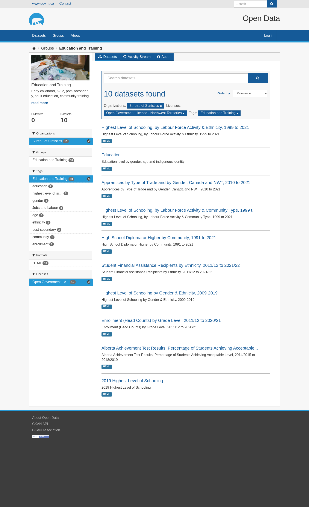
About (75, 35)
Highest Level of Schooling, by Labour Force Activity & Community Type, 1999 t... (178, 210)
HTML (106, 140)
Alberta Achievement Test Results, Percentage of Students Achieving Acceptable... (179, 348)
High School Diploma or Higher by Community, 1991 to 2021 (158, 237)
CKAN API (40, 424)
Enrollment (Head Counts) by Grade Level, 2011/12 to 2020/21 (161, 320)
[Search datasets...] (176, 78)
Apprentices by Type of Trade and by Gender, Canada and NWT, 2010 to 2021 (175, 182)
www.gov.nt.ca (43, 3)
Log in (269, 35)
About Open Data (45, 417)
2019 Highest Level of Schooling (132, 380)
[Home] (34, 48)
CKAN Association (46, 430)
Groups (58, 35)
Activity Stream (137, 57)
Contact (65, 3)
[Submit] (272, 4)
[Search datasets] (255, 4)
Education (111, 154)
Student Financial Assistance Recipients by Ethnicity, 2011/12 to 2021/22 (170, 265)
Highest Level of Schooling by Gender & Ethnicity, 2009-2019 (159, 293)
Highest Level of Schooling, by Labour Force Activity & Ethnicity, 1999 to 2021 (175, 127)
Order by (224, 93)
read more (39, 103)
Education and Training (80, 48)
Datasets (39, 35)
